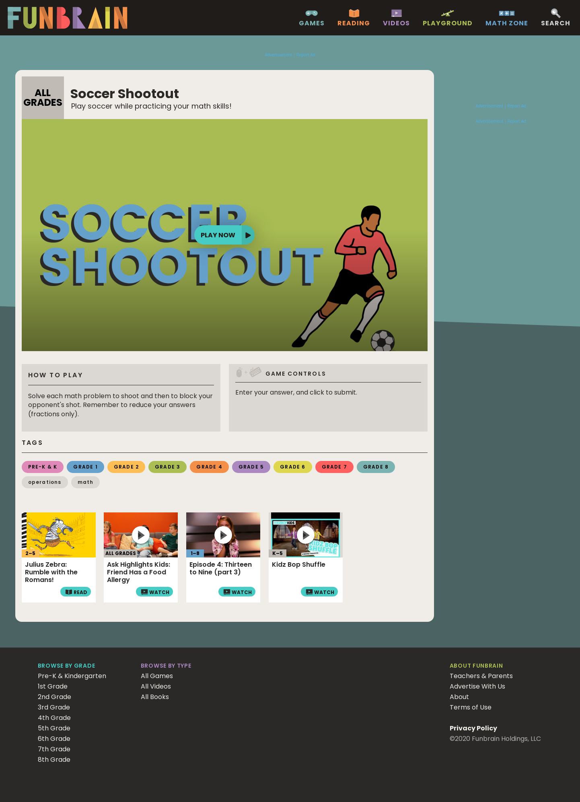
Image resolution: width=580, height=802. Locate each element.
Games (312, 23)
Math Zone (506, 23)
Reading (353, 23)
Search (555, 23)
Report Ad (305, 55)
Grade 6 (292, 466)
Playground (448, 23)
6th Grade (54, 738)
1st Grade (53, 686)
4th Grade (54, 717)
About (459, 696)
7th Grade (54, 749)
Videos (396, 23)
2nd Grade (54, 696)
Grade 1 (85, 466)
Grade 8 (376, 466)
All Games (157, 676)
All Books (155, 696)
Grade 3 (167, 466)
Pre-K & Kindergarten (72, 676)
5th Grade (54, 728)
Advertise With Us (477, 686)
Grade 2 (126, 466)
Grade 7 (334, 466)
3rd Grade (54, 707)
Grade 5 (251, 466)
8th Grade (54, 759)
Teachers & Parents (481, 676)
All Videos (156, 686)
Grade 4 (209, 466)
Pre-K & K (43, 466)
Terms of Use (471, 707)
